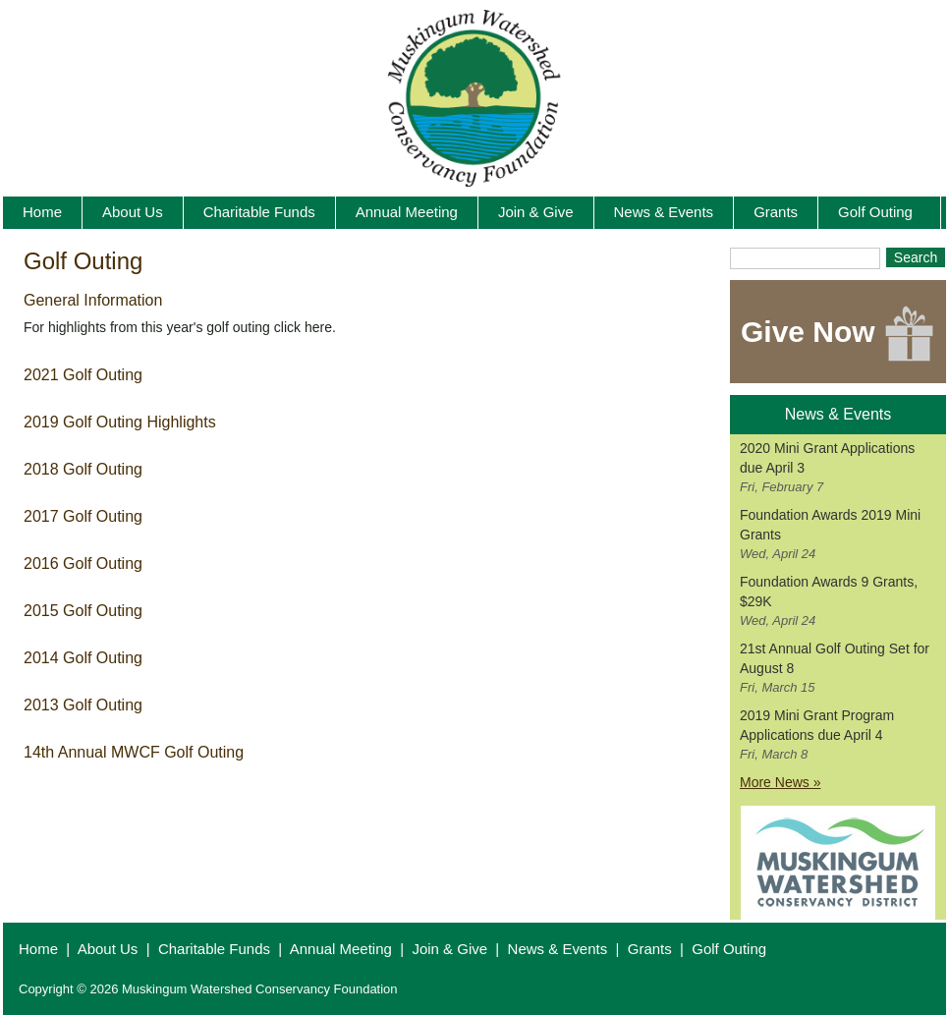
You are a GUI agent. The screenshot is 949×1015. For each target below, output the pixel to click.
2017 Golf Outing (83, 516)
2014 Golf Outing (83, 657)
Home (38, 948)
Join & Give (449, 948)
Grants (650, 948)
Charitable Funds (214, 948)
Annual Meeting (341, 948)
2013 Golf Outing (83, 705)
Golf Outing (729, 948)
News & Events (558, 948)
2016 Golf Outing (83, 563)
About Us (108, 948)
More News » (780, 782)
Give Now (838, 334)
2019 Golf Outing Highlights (120, 422)
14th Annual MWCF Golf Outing (134, 752)
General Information (93, 300)
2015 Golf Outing (83, 610)
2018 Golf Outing (83, 469)
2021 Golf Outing (83, 375)
